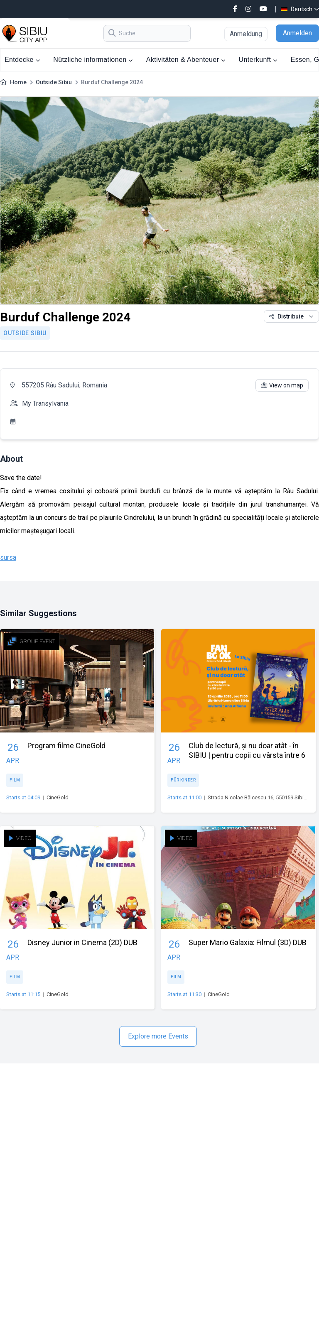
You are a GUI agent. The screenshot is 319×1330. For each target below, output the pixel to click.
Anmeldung (246, 34)
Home (18, 82)
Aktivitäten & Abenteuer (186, 59)
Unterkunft (258, 59)
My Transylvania (45, 403)
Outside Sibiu (54, 82)
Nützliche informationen (93, 59)
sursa (8, 557)
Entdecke (22, 59)
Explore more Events (158, 1036)
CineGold (58, 797)
